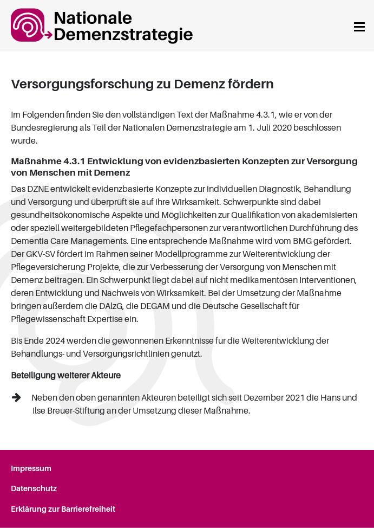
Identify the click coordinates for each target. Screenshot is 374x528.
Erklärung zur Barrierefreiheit (63, 509)
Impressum (31, 468)
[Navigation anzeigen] (359, 26)
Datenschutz (34, 488)
